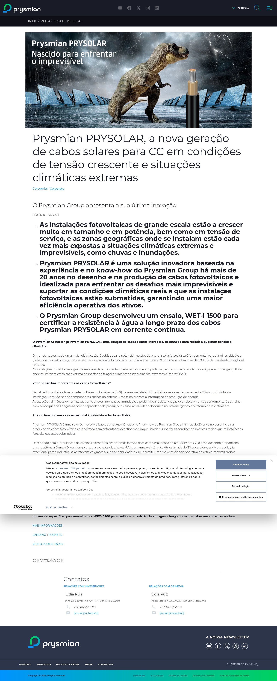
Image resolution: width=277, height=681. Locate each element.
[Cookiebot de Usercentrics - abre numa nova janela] (22, 674)
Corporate (57, 188)
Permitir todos (241, 631)
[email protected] (86, 613)
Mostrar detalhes (57, 674)
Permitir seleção (241, 652)
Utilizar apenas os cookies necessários (241, 663)
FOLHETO (55, 534)
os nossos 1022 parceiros (71, 634)
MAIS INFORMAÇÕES (48, 525)
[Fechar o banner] (271, 627)
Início (32, 21)
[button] (240, 8)
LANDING (39, 534)
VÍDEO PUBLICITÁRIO (48, 544)
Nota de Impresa (66, 21)
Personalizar (241, 642)
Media (45, 21)
